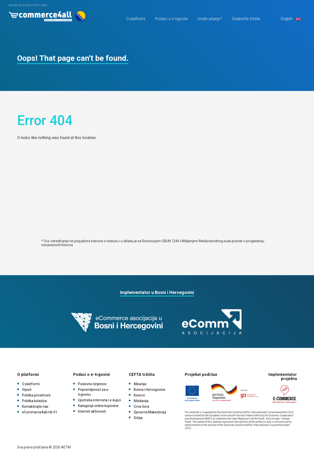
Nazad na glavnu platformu (28, 5)
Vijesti (26, 390)
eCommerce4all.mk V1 (39, 412)
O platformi (135, 18)
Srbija (138, 418)
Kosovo (139, 395)
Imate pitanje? (209, 18)
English (290, 18)
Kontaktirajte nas (35, 406)
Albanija (140, 384)
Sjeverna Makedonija (150, 412)
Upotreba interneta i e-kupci (99, 400)
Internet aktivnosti (92, 411)
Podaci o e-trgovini (171, 18)
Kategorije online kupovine (98, 406)
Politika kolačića (34, 401)
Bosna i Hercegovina (149, 390)
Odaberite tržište (246, 18)
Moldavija (141, 401)
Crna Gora (141, 406)
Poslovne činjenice (92, 384)
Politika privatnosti (36, 395)
